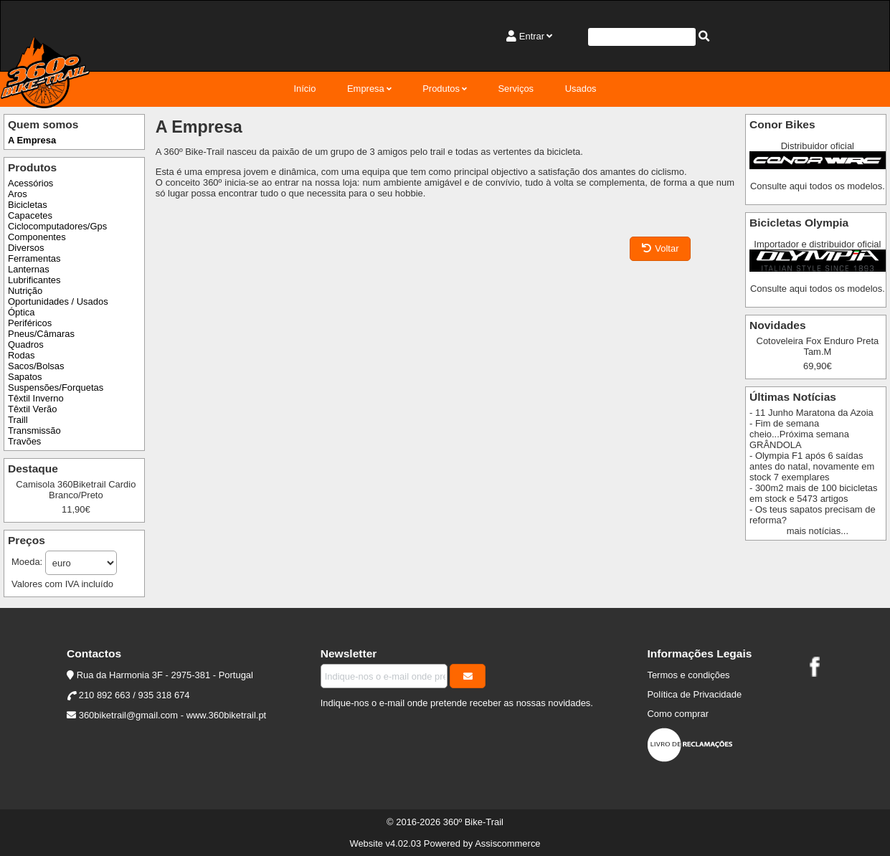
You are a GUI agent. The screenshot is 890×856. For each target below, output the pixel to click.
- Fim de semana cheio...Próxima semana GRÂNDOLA (799, 434)
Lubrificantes (34, 280)
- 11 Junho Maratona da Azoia (811, 412)
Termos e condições (688, 675)
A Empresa (32, 140)
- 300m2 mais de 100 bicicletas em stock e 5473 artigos (813, 493)
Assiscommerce (507, 843)
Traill (18, 419)
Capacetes (30, 215)
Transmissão (34, 430)
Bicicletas (27, 204)
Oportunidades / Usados (58, 301)
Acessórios (30, 183)
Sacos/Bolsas (36, 366)
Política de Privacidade (694, 694)
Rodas (21, 355)
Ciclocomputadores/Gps (57, 226)
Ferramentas (34, 258)
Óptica (21, 312)
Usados (581, 88)
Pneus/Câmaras (41, 333)
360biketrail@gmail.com (128, 715)
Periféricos (30, 323)
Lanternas (28, 269)
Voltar (660, 248)
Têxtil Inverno (36, 398)
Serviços (516, 88)
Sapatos (25, 376)
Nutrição (25, 290)
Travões (24, 441)
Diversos (26, 247)
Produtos (441, 88)
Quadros (26, 344)
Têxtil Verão (32, 409)
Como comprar (678, 713)
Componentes (37, 237)
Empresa (365, 88)
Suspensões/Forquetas (55, 387)
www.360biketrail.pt (226, 715)
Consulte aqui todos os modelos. (817, 186)
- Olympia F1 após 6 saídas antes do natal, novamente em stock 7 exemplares (811, 466)
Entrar (531, 36)
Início (304, 88)
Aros (17, 194)
